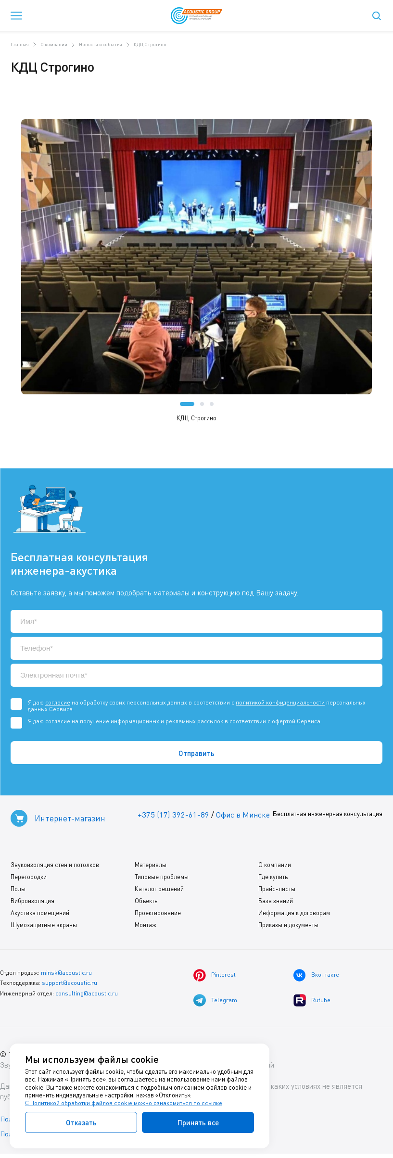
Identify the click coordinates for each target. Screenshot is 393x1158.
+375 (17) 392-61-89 (172, 815)
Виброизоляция (32, 902)
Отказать (81, 1122)
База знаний (275, 902)
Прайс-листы (276, 890)
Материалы (150, 866)
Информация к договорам (294, 915)
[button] (187, 404)
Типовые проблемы (162, 878)
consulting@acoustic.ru (86, 994)
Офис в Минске (243, 815)
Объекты (147, 902)
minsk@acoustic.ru (66, 974)
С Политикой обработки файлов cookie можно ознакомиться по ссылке (123, 1103)
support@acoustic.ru (69, 984)
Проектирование (158, 915)
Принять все (198, 1122)
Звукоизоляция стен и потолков (55, 866)
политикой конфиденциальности (280, 702)
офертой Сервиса (296, 721)
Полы (18, 890)
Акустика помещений (40, 915)
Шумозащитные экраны (44, 927)
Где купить (273, 878)
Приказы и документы (288, 927)
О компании (274, 866)
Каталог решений (159, 890)
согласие (57, 702)
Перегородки (29, 878)
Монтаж (145, 927)
